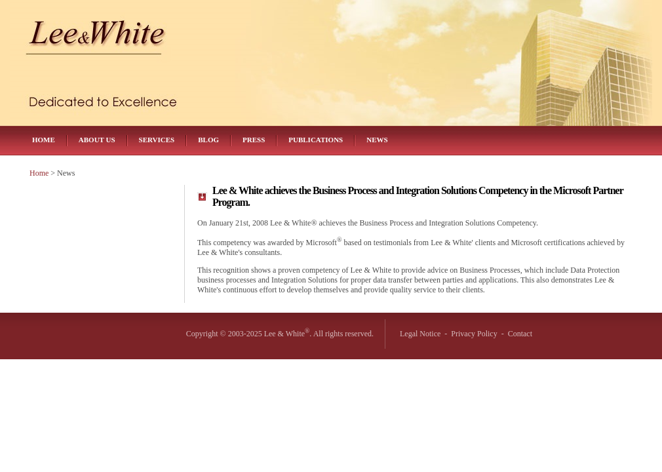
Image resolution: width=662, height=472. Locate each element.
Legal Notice (420, 333)
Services (157, 140)
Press (254, 140)
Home (43, 140)
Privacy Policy (474, 333)
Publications (315, 140)
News (376, 140)
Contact (520, 333)
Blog (208, 140)
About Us (97, 140)
